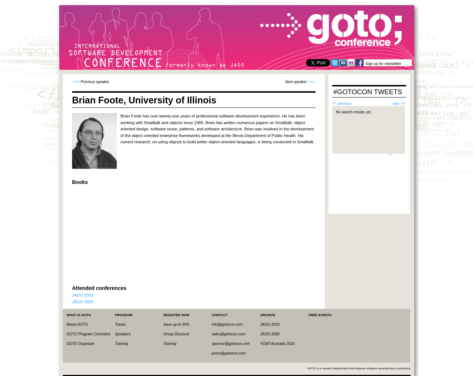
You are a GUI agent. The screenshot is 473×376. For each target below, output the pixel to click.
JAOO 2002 (82, 295)
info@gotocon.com (227, 324)
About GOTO (77, 324)
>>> (311, 82)
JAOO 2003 (82, 302)
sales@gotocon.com (228, 334)
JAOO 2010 (269, 324)
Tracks (120, 324)
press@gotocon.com (229, 353)
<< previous (341, 104)
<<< (76, 82)
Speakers (122, 334)
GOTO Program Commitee (88, 334)
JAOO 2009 (269, 334)
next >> (399, 104)
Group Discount (176, 334)
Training (121, 344)
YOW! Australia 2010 (277, 344)
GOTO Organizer (81, 344)
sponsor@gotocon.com (231, 344)
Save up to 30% (176, 324)
